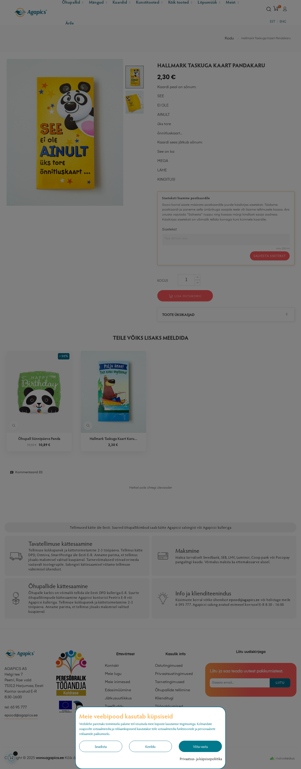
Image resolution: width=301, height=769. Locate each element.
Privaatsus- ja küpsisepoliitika (201, 758)
